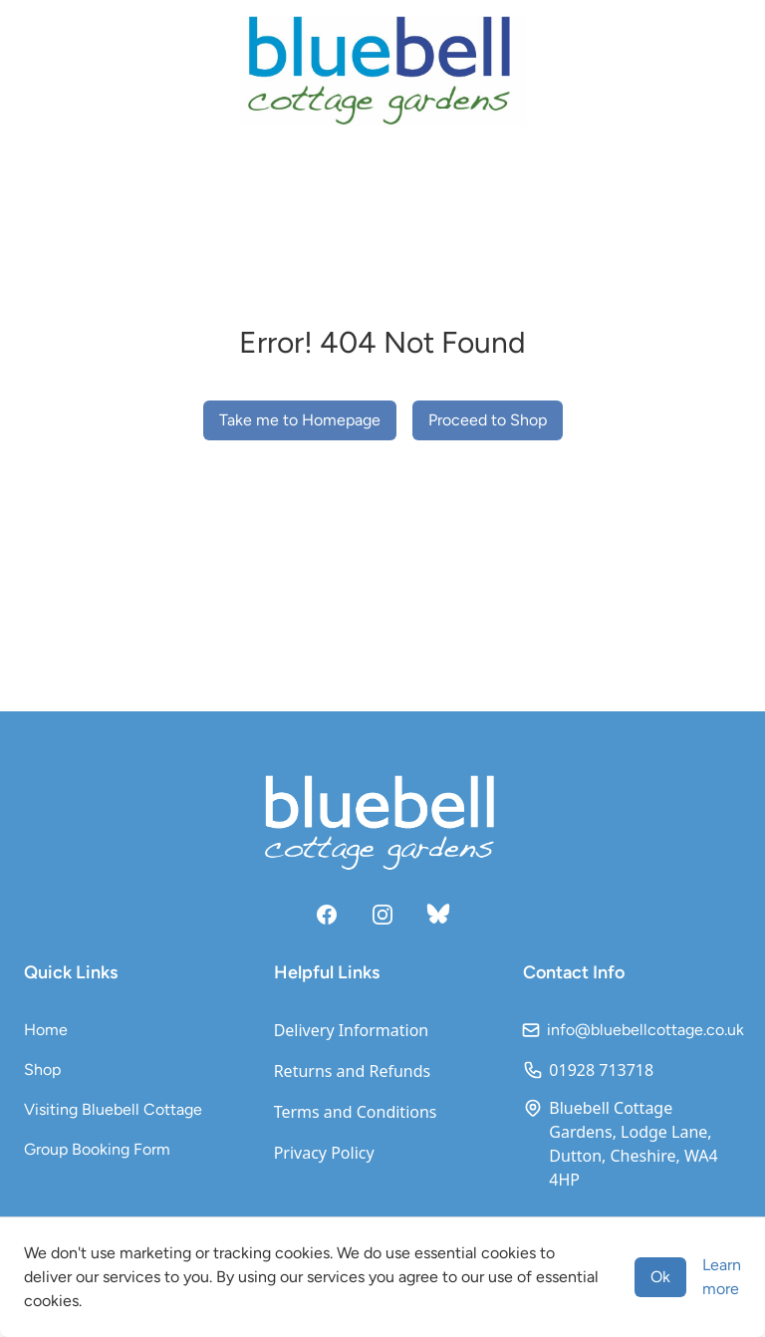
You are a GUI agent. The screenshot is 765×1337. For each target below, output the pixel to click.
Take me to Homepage (300, 419)
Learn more (721, 1276)
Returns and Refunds (352, 1071)
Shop (42, 1069)
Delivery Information (351, 1030)
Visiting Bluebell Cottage (113, 1109)
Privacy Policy (324, 1153)
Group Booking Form (97, 1149)
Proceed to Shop (487, 419)
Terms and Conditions (355, 1112)
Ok (660, 1276)
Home (46, 1029)
